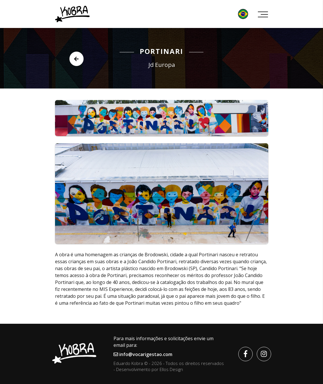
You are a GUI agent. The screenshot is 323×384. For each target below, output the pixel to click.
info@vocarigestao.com (143, 354)
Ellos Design (171, 369)
